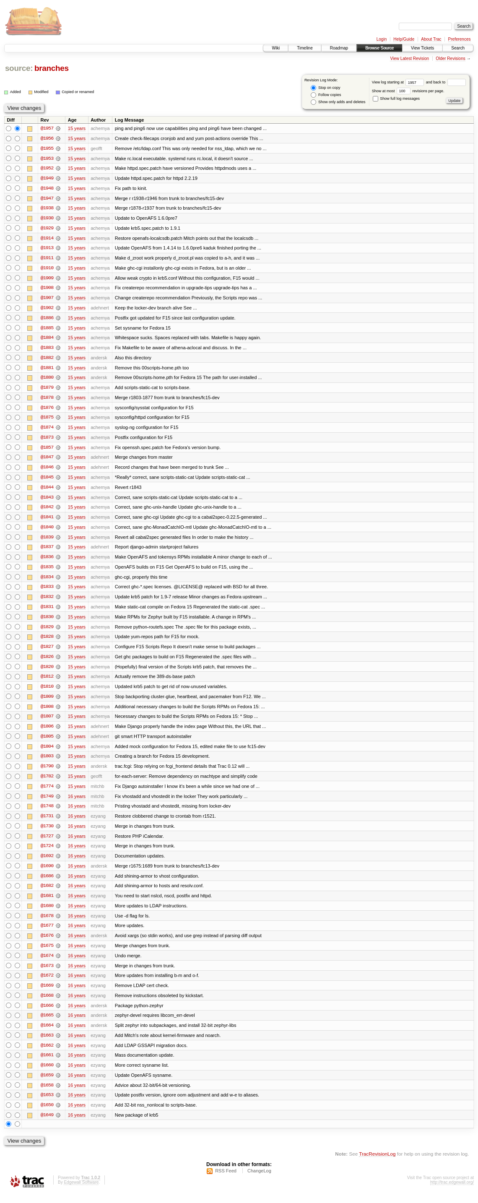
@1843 (47, 500)
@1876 (47, 410)
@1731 (47, 822)
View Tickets (422, 48)
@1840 (47, 530)
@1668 (47, 1003)
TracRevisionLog (377, 1163)
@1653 (47, 1104)
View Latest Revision (409, 58)
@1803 (47, 762)
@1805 (47, 742)
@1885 (47, 329)
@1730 (47, 832)
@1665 (47, 1024)
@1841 (47, 520)
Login (382, 39)
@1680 (47, 913)
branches (51, 68)
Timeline (304, 48)
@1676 (47, 943)
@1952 (47, 168)
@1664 (47, 1034)
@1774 (47, 792)
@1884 (47, 339)
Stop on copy (325, 88)
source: (19, 68)
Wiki (276, 48)
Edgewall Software (81, 1192)
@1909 (47, 279)
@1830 (47, 621)
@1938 (47, 208)
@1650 (47, 1114)
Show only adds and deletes (338, 102)
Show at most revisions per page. (408, 91)
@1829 (47, 631)
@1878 (47, 400)
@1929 (47, 229)
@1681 (47, 903)
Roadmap (339, 48)
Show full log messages (396, 98)
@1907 (47, 299)
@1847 (47, 460)
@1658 (47, 1094)
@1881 (47, 369)
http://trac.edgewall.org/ (452, 1192)
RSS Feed (225, 1180)
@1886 (47, 319)
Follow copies (326, 95)
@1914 (47, 239)
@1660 (47, 1074)
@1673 (47, 973)
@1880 (47, 380)
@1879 (47, 390)
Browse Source (379, 48)
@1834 (47, 581)
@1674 (47, 963)
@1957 (47, 128)
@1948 (47, 188)
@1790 (47, 772)
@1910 (47, 269)
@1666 (47, 1014)
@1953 (47, 158)
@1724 (47, 853)
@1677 (47, 933)
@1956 (47, 138)
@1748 (47, 812)
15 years (77, 128)
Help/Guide (403, 39)
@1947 (47, 198)
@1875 (47, 420)
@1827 (47, 651)
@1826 (47, 661)
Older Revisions (450, 58)
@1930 (47, 219)
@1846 (47, 470)
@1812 (47, 681)
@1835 (47, 571)
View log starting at (399, 82)
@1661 (47, 1064)
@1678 (47, 923)
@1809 (47, 702)
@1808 (47, 712)
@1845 (47, 480)
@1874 (47, 430)
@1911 (47, 259)
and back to (446, 82)
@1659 (47, 1084)
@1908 (47, 289)
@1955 (47, 148)
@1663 (47, 1044)
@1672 (47, 983)
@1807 (47, 722)
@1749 (47, 802)
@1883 (47, 349)
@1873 (47, 440)
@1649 (47, 1124)
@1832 (47, 601)
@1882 (47, 359)
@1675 (47, 953)
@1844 (47, 490)
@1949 (47, 178)
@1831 (47, 611)
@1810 (47, 692)
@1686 (47, 883)
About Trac (431, 39)
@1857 (47, 450)
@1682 (47, 893)
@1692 (47, 863)
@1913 (47, 249)
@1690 (47, 873)
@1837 (47, 551)
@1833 (47, 591)
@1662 (47, 1054)
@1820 (47, 671)
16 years (77, 802)
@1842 (47, 510)
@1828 (47, 641)
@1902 (47, 309)
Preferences (459, 39)
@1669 (47, 993)
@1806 (47, 732)
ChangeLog (259, 1180)
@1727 (47, 842)
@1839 (47, 541)
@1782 (47, 782)
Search (458, 48)
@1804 (47, 752)
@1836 (47, 561)
